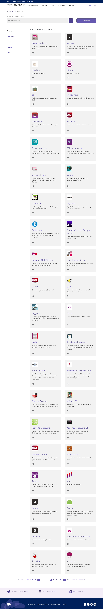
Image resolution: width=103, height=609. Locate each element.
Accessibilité (31, 604)
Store (53, 5)
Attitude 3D (72, 401)
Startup (45, 5)
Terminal (9, 47)
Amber (35, 536)
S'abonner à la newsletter (17, 591)
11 (61, 580)
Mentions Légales (55, 604)
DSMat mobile (39, 148)
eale (34, 95)
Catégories (10, 36)
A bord (70, 561)
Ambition (73, 5)
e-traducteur (73, 95)
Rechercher (86, 20)
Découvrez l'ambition (47, 591)
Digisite (36, 203)
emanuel (71, 43)
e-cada (70, 121)
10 (57, 580)
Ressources (62, 5)
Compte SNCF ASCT (42, 260)
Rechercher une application (15, 17)
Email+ (35, 70)
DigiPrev (71, 203)
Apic (34, 508)
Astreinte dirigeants (41, 428)
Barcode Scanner (40, 401)
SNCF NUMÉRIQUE (15, 5)
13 (68, 580)
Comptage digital (75, 260)
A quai (35, 561)
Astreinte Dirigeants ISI (77, 428)
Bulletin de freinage (76, 342)
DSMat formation (75, 148)
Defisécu (36, 230)
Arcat (34, 481)
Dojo (69, 175)
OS (8, 42)
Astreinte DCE (39, 454)
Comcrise (36, 286)
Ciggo (35, 313)
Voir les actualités (77, 591)
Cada (34, 342)
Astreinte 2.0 (73, 454)
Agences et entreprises (77, 536)
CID (69, 313)
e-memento (37, 121)
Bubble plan (38, 370)
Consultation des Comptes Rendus (79, 232)
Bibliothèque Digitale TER (79, 370)
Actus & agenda (33, 5)
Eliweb (70, 70)
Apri (69, 481)
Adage (70, 508)
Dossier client (38, 175)
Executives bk (38, 43)
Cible (8, 52)
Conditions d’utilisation (43, 604)
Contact (64, 604)
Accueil (9, 11)
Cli (68, 286)
